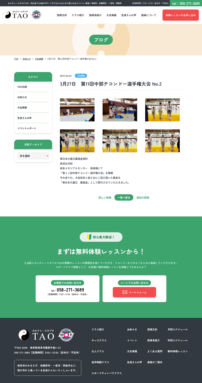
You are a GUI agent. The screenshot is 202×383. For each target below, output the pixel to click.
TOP (16, 58)
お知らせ (27, 58)
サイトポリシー (179, 379)
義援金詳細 (66, 163)
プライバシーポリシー (155, 379)
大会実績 (40, 58)
